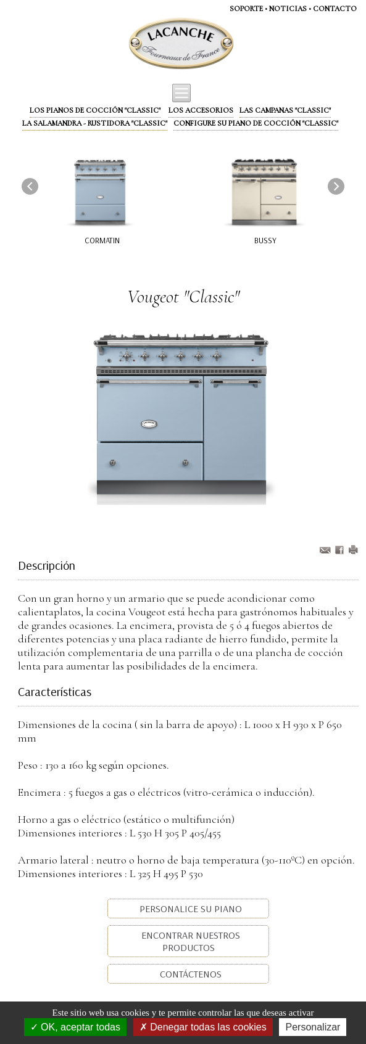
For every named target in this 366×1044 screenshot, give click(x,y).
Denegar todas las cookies (203, 1027)
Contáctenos (189, 974)
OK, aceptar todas (75, 1027)
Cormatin (102, 240)
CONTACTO (335, 8)
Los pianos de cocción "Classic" (95, 110)
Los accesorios (200, 110)
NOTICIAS (288, 8)
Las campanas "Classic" (285, 110)
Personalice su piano (189, 908)
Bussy (265, 240)
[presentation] (30, 185)
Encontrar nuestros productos (189, 941)
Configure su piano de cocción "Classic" (255, 123)
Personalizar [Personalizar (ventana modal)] (312, 1027)
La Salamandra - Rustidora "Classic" (94, 123)
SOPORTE (246, 8)
